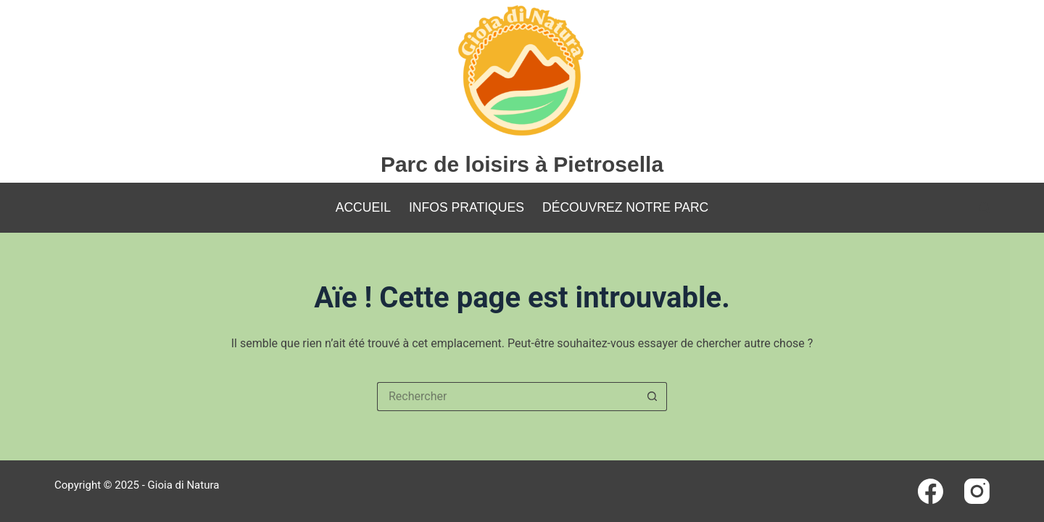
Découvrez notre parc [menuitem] (625, 207)
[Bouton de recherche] (652, 396)
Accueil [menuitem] (363, 207)
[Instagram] (977, 491)
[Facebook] (930, 491)
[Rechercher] (984, 207)
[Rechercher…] (507, 396)
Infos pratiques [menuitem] (466, 207)
